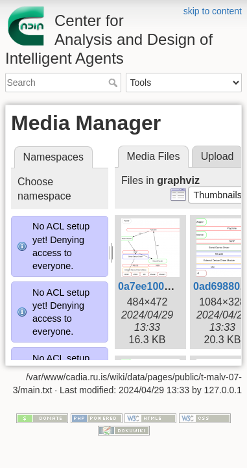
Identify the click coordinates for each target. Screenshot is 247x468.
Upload (217, 156)
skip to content (212, 11)
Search (114, 82)
